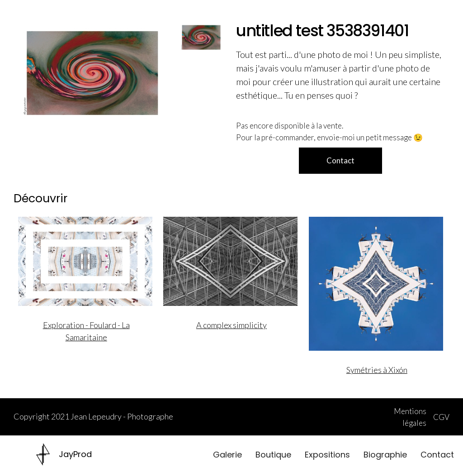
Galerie (227, 454)
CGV (441, 417)
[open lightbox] (92, 73)
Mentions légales (410, 417)
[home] (64, 454)
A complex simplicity (231, 325)
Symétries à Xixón (376, 370)
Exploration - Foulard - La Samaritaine (86, 331)
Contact (437, 454)
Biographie (385, 454)
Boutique (273, 454)
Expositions (327, 454)
